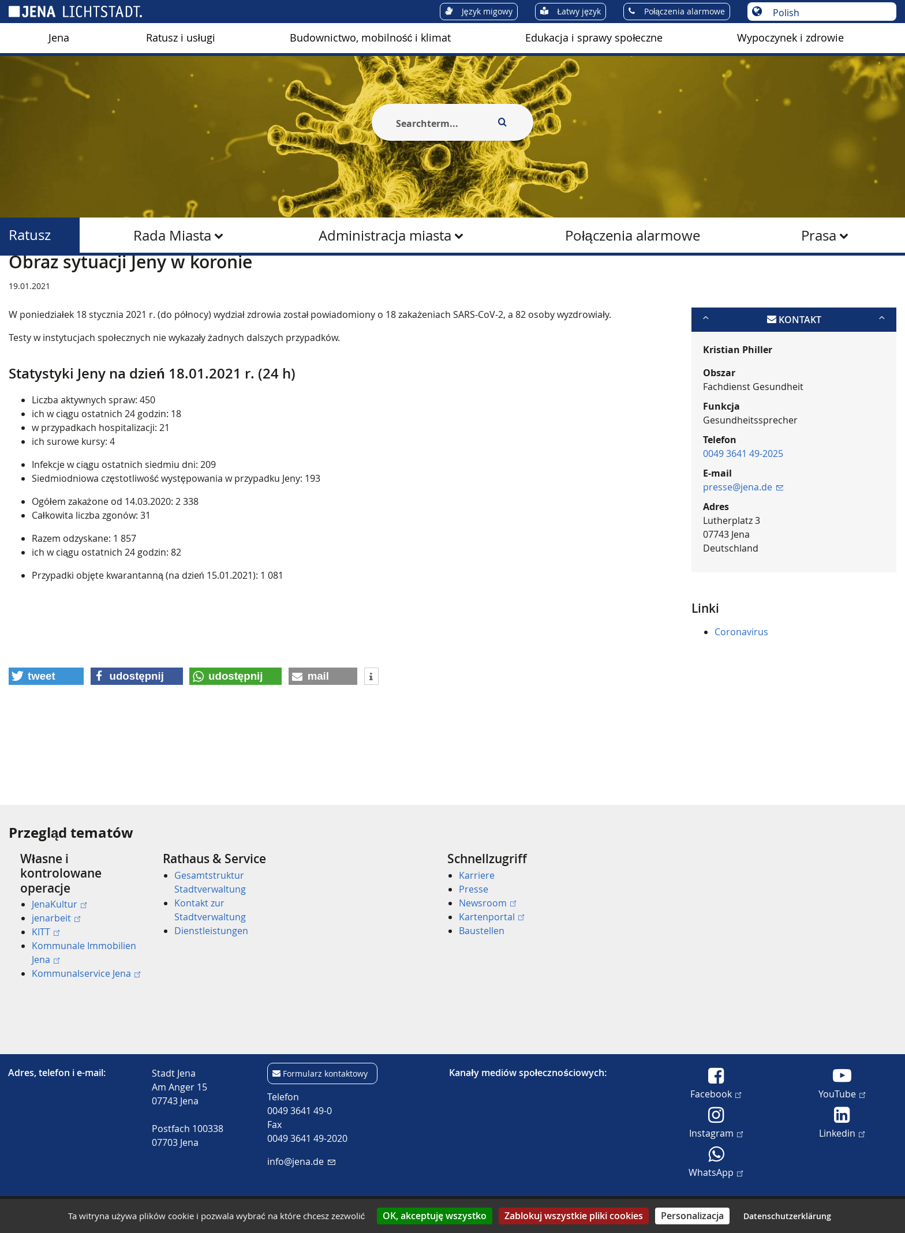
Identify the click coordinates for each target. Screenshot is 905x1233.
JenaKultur (59, 904)
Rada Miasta (172, 235)
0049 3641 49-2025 (743, 509)
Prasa (818, 235)
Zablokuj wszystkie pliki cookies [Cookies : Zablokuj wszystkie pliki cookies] (573, 1215)
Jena (58, 37)
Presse (473, 889)
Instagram (716, 1133)
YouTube (841, 1093)
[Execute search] (502, 122)
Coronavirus (741, 687)
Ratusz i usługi (180, 37)
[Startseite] (22, 284)
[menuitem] (59, 38)
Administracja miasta (385, 235)
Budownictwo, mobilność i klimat (370, 37)
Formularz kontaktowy (325, 1073)
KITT (45, 931)
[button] (46, 732)
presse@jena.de (743, 543)
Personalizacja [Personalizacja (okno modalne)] (692, 1215)
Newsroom (487, 903)
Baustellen (481, 930)
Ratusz (30, 235)
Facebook (715, 1093)
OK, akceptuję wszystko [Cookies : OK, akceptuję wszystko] (435, 1215)
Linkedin (842, 1133)
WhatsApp (716, 1172)
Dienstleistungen (211, 930)
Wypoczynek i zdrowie (790, 37)
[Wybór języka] (828, 13)
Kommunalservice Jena (86, 973)
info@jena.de (301, 1161)
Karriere (477, 875)
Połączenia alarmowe (632, 235)
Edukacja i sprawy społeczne (594, 37)
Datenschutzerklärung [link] (787, 1215)
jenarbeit (56, 918)
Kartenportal (491, 916)
